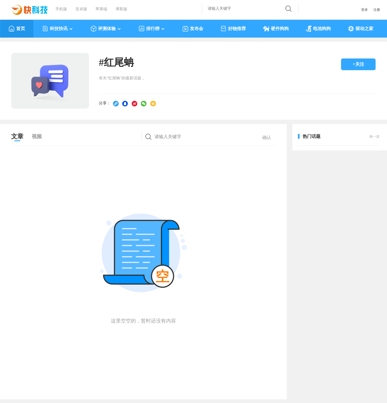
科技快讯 (57, 29)
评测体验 (105, 29)
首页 (17, 29)
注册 (376, 10)
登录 (364, 10)
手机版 (61, 9)
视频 (37, 136)
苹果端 (101, 9)
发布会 (192, 29)
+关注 (358, 64)
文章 (17, 136)
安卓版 (81, 9)
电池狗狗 (318, 29)
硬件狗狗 (276, 29)
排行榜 (152, 29)
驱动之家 (360, 29)
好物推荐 (233, 29)
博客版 (121, 9)
